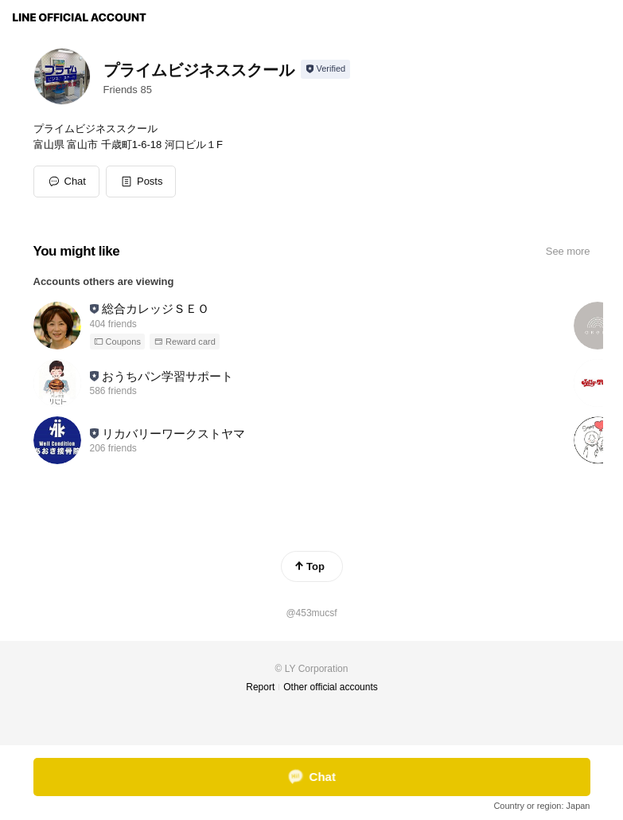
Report (260, 687)
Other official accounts (330, 687)
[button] (141, 181)
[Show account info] (326, 69)
